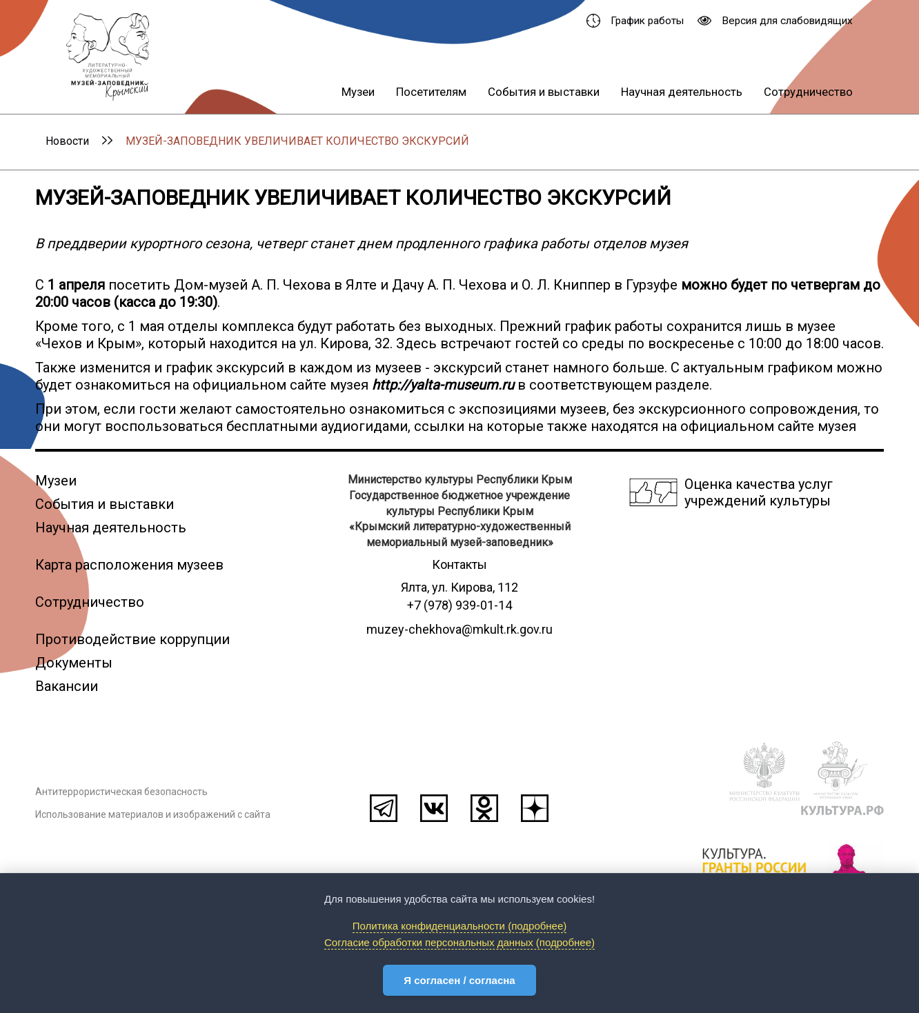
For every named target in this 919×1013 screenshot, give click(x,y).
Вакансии (66, 686)
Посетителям (431, 92)
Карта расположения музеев (129, 564)
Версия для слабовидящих (775, 21)
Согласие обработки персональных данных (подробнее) (459, 942)
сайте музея (817, 426)
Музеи (358, 92)
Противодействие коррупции (132, 639)
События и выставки (544, 92)
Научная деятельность (681, 92)
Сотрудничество (808, 92)
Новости (67, 141)
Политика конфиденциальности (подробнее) (460, 926)
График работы (635, 21)
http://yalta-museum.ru (443, 385)
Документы (73, 662)
